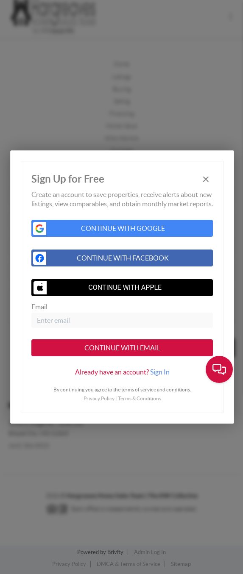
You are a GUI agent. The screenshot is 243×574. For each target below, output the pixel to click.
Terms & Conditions (139, 398)
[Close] (205, 179)
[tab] (122, 372)
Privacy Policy (99, 398)
